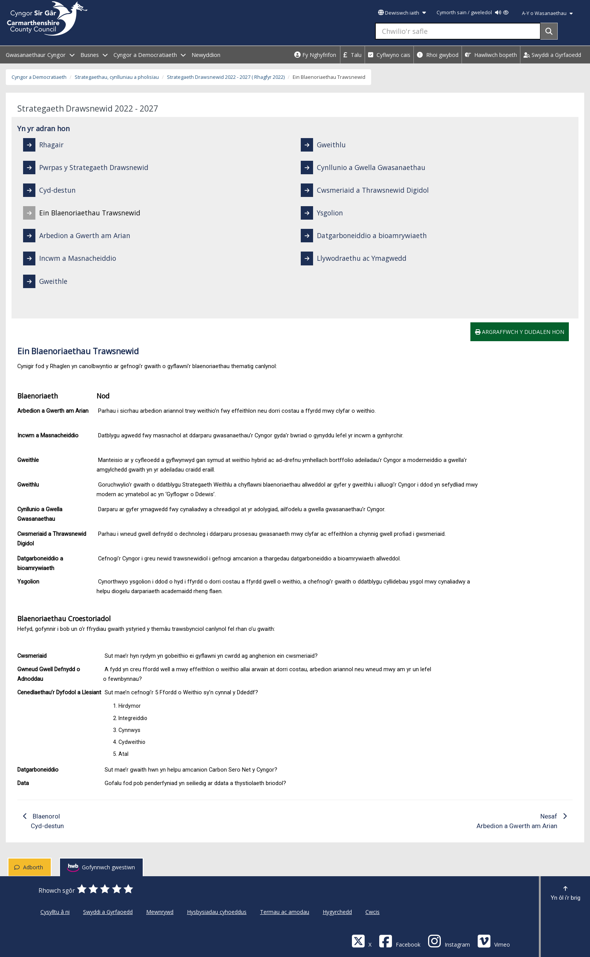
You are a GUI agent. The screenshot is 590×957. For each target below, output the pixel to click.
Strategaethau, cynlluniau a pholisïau (117, 77)
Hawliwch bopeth (491, 54)
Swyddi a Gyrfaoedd (552, 54)
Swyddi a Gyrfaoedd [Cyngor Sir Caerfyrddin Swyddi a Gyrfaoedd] (108, 911)
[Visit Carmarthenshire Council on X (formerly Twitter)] (361, 940)
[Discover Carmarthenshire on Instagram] (449, 940)
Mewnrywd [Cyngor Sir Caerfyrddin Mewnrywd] (159, 911)
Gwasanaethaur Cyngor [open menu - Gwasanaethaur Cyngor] (40, 54)
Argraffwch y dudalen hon (519, 331)
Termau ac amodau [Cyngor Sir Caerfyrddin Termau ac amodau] (284, 911)
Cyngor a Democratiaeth (39, 77)
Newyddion (206, 54)
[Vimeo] (493, 940)
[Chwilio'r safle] (458, 31)
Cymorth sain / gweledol (472, 12)
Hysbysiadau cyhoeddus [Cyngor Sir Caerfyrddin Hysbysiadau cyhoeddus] (217, 911)
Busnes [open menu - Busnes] (94, 54)
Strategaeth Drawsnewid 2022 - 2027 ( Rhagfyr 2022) (226, 77)
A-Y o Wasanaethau (547, 13)
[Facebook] (399, 940)
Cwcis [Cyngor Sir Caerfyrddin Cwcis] (372, 911)
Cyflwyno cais (389, 54)
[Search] (549, 31)
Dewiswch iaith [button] (402, 13)
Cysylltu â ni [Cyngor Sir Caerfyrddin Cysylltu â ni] (55, 911)
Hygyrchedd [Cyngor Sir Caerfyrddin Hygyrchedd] (337, 911)
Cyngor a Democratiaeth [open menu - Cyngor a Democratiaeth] (149, 54)
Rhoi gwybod (437, 54)
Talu (352, 54)
